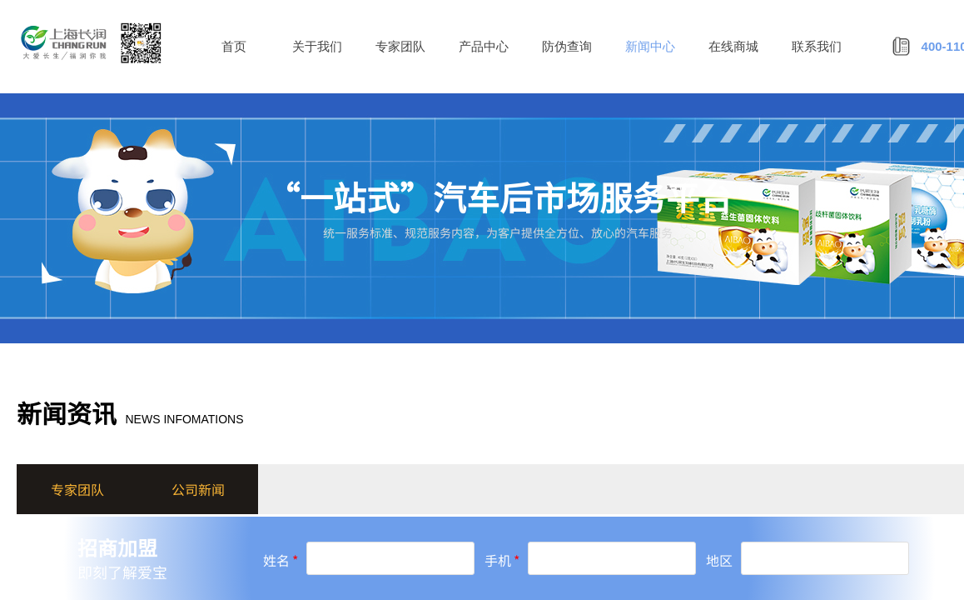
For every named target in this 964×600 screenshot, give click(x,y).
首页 (233, 46)
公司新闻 (198, 489)
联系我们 (817, 46)
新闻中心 (650, 46)
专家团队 (400, 46)
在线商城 (733, 46)
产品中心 (484, 46)
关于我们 (317, 46)
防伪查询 (567, 46)
